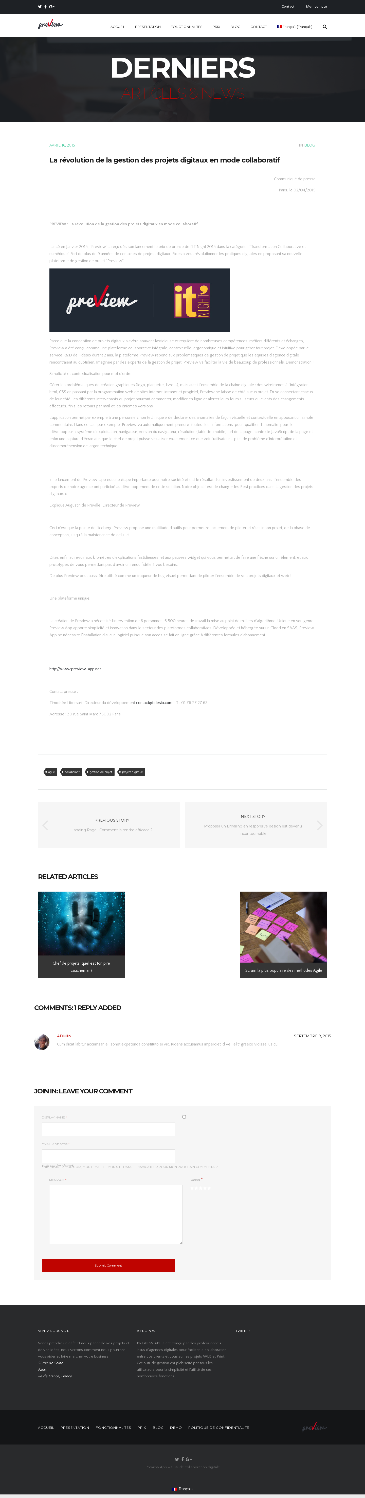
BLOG (235, 27)
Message (57, 1180)
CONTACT (258, 27)
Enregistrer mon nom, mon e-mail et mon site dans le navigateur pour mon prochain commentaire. (131, 1167)
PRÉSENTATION (148, 27)
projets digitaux (132, 772)
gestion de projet (101, 772)
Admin (64, 1036)
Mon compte (316, 7)
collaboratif (72, 772)
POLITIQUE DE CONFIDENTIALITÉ (233, 1427)
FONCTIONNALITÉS (187, 27)
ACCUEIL (118, 27)
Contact (288, 7)
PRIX (216, 27)
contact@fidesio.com (154, 702)
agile (51, 772)
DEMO (188, 1427)
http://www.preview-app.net (75, 669)
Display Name (54, 1117)
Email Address (55, 1144)
